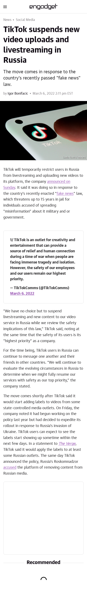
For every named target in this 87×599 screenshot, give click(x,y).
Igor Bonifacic (18, 93)
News (7, 20)
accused (9, 467)
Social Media (25, 20)
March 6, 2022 (22, 294)
